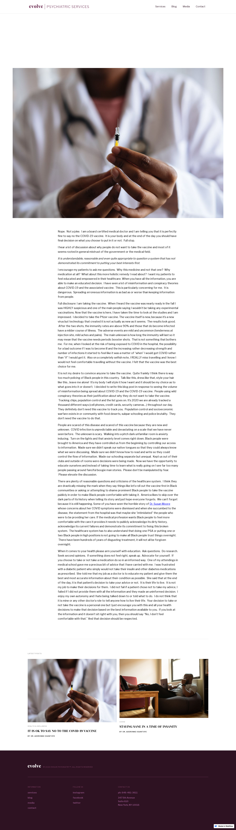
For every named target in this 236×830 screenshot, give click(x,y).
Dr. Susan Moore (160, 503)
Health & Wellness (37, 726)
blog (30, 797)
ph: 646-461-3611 (128, 792)
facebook (78, 797)
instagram (78, 792)
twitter (77, 802)
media (31, 802)
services (32, 792)
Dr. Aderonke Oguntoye (43, 736)
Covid (122, 722)
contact (32, 808)
